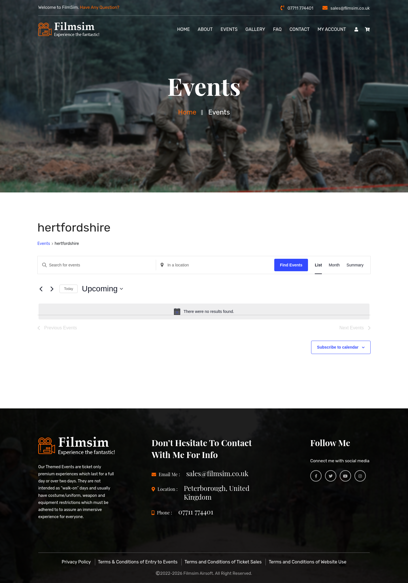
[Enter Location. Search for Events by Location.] (215, 265)
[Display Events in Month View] (334, 265)
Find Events (291, 264)
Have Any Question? (99, 7)
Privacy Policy (76, 562)
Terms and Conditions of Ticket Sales (223, 562)
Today (68, 289)
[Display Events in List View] (318, 265)
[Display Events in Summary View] (355, 265)
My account (332, 29)
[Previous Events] (40, 288)
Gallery (255, 29)
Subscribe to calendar (337, 347)
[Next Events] (51, 288)
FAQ (277, 29)
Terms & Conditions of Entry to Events (138, 562)
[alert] (204, 311)
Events (228, 29)
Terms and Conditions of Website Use (307, 562)
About (205, 29)
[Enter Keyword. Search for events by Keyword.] (97, 265)
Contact (300, 29)
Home (187, 112)
